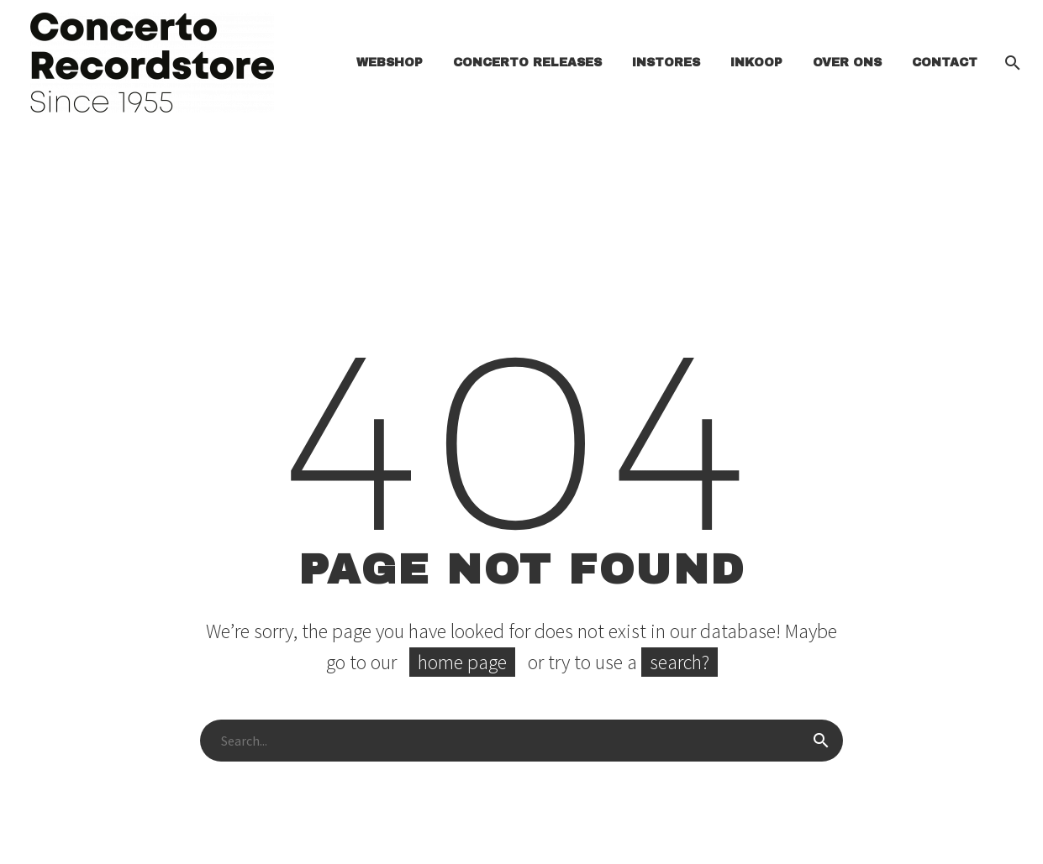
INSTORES (666, 62)
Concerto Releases (527, 62)
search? (679, 662)
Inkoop (756, 62)
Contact (944, 62)
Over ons (847, 62)
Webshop (389, 62)
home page (462, 662)
